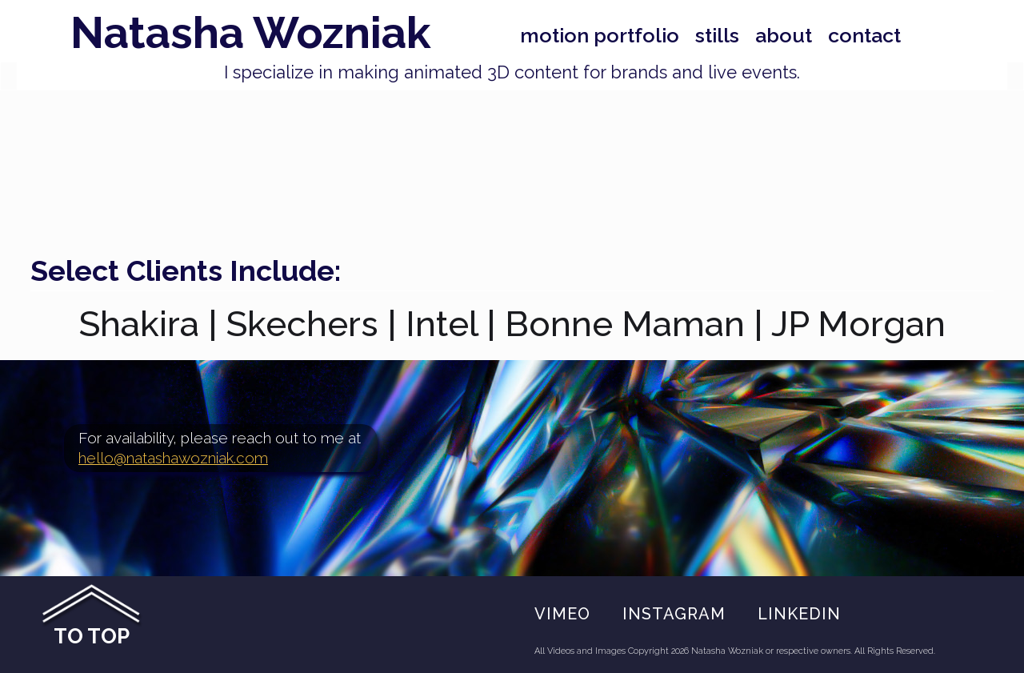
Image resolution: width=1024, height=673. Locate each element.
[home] (236, 34)
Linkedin (799, 614)
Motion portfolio (599, 35)
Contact (864, 35)
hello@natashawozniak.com (173, 458)
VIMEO (562, 614)
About (783, 35)
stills (717, 35)
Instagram (674, 614)
